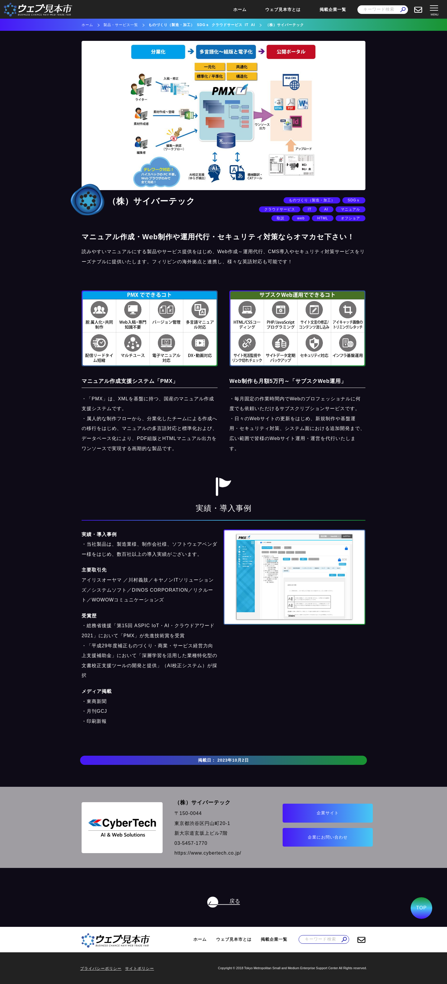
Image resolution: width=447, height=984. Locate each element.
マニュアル (350, 209)
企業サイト (315, 812)
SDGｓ (203, 25)
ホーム (240, 9)
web (301, 218)
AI (253, 25)
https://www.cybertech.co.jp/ (201, 852)
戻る (234, 901)
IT (247, 25)
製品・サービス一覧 (120, 25)
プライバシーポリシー (101, 968)
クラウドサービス (227, 25)
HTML (322, 218)
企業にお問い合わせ (315, 837)
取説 (280, 218)
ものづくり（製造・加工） (171, 25)
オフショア (350, 218)
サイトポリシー (139, 968)
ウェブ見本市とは (283, 9)
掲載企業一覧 (333, 9)
